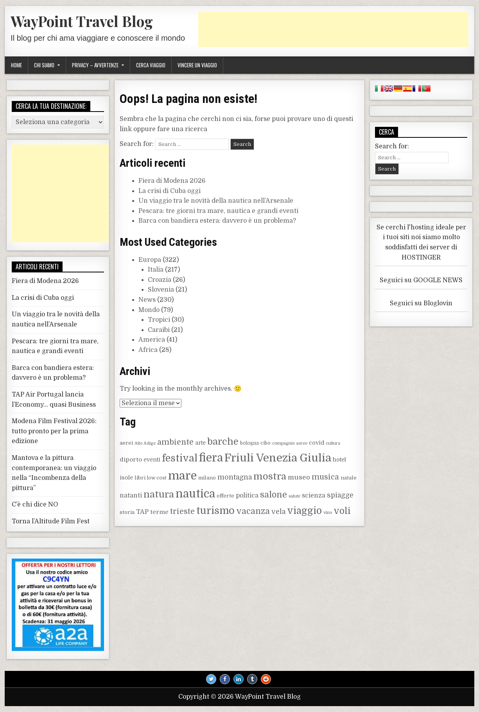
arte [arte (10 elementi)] (200, 443)
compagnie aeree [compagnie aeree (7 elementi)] (289, 443)
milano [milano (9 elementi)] (207, 478)
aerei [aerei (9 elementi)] (126, 443)
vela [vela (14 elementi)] (278, 512)
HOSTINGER (421, 257)
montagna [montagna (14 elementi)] (234, 477)
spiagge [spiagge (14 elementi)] (340, 495)
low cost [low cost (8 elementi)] (157, 478)
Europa (149, 259)
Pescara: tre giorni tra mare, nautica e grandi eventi (218, 211)
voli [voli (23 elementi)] (342, 511)
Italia (155, 269)
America (151, 339)
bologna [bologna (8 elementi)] (249, 443)
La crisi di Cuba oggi (169, 191)
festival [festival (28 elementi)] (179, 458)
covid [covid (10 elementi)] (316, 443)
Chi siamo (44, 65)
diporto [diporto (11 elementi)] (131, 459)
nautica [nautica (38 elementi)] (195, 494)
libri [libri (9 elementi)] (140, 478)
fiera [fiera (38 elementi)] (211, 458)
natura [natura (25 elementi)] (159, 494)
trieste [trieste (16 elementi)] (182, 511)
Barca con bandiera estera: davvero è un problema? (217, 220)
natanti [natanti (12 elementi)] (131, 495)
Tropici (159, 319)
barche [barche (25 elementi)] (223, 441)
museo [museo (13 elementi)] (299, 477)
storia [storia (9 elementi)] (127, 512)
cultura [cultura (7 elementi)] (333, 443)
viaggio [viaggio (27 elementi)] (304, 510)
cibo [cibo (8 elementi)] (265, 443)
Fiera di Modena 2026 (172, 180)
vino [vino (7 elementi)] (327, 512)
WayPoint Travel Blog (82, 21)
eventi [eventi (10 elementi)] (152, 459)
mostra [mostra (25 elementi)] (269, 476)
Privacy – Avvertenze (95, 65)
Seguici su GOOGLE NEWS (421, 280)
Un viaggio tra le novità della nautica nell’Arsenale (215, 200)
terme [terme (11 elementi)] (159, 512)
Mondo (149, 310)
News (147, 299)
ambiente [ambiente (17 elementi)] (175, 442)
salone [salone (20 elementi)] (273, 494)
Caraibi (159, 329)
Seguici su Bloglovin (421, 303)
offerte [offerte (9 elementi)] (225, 496)
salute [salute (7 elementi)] (294, 496)
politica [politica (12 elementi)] (247, 495)
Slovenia (161, 289)
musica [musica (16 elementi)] (325, 477)
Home (16, 65)
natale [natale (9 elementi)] (349, 478)
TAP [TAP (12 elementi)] (142, 512)
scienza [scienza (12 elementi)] (313, 495)
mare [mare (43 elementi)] (182, 475)
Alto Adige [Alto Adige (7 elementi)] (145, 443)
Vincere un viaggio (197, 65)
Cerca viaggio (150, 65)
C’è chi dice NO (35, 504)
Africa (148, 349)
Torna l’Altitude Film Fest (51, 521)
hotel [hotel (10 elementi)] (339, 459)
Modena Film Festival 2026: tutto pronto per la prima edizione (54, 431)
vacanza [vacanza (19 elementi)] (253, 511)
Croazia (159, 279)
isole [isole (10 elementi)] (126, 477)
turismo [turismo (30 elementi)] (215, 510)
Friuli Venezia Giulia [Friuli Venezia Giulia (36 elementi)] (277, 458)
